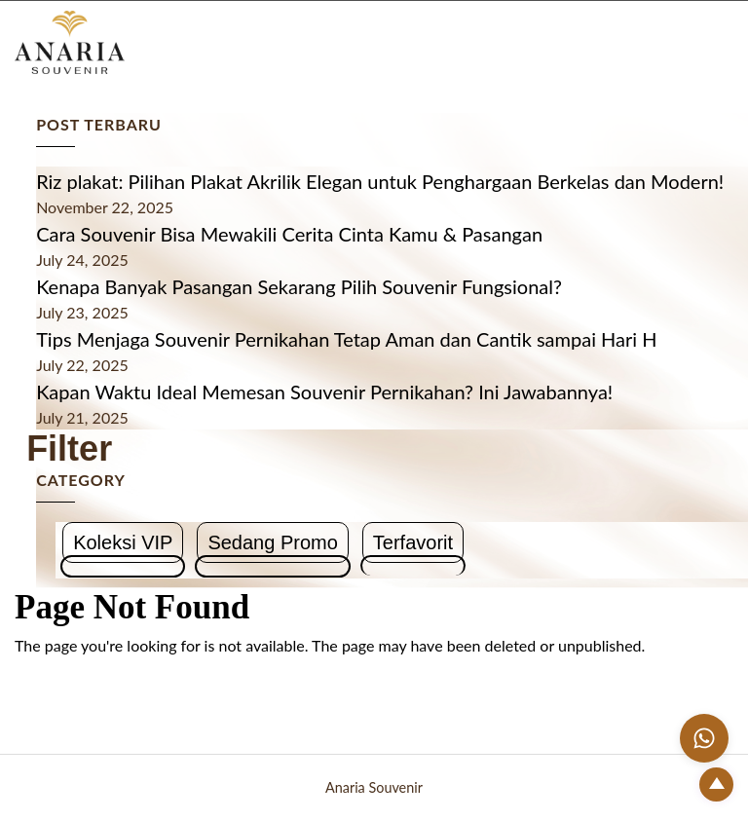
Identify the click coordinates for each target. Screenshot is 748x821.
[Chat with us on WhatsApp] (704, 738)
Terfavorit (413, 542)
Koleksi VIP (122, 542)
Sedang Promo (272, 542)
